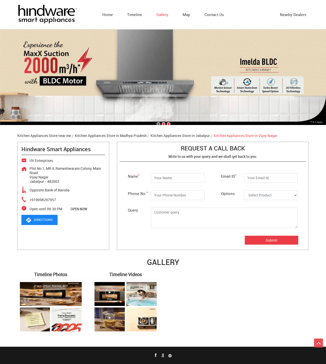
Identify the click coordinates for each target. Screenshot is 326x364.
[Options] (271, 195)
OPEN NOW (79, 209)
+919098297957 (43, 199)
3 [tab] (168, 123)
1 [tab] (158, 123)
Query (133, 210)
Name (134, 175)
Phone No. (138, 193)
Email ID (229, 175)
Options (228, 193)
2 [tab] (163, 123)
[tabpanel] (163, 77)
